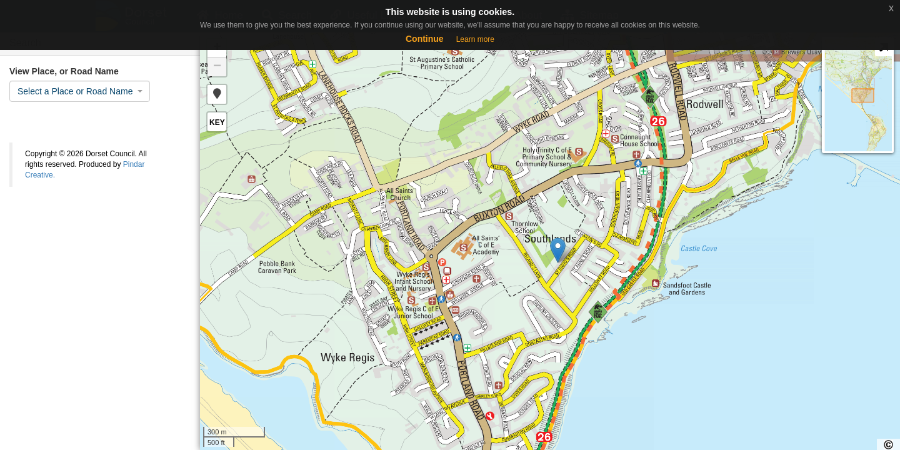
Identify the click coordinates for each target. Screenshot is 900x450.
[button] (217, 94)
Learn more (475, 39)
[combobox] (79, 91)
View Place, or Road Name (64, 71)
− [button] (217, 67)
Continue (425, 39)
